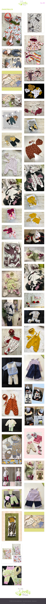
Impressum (34, 601)
